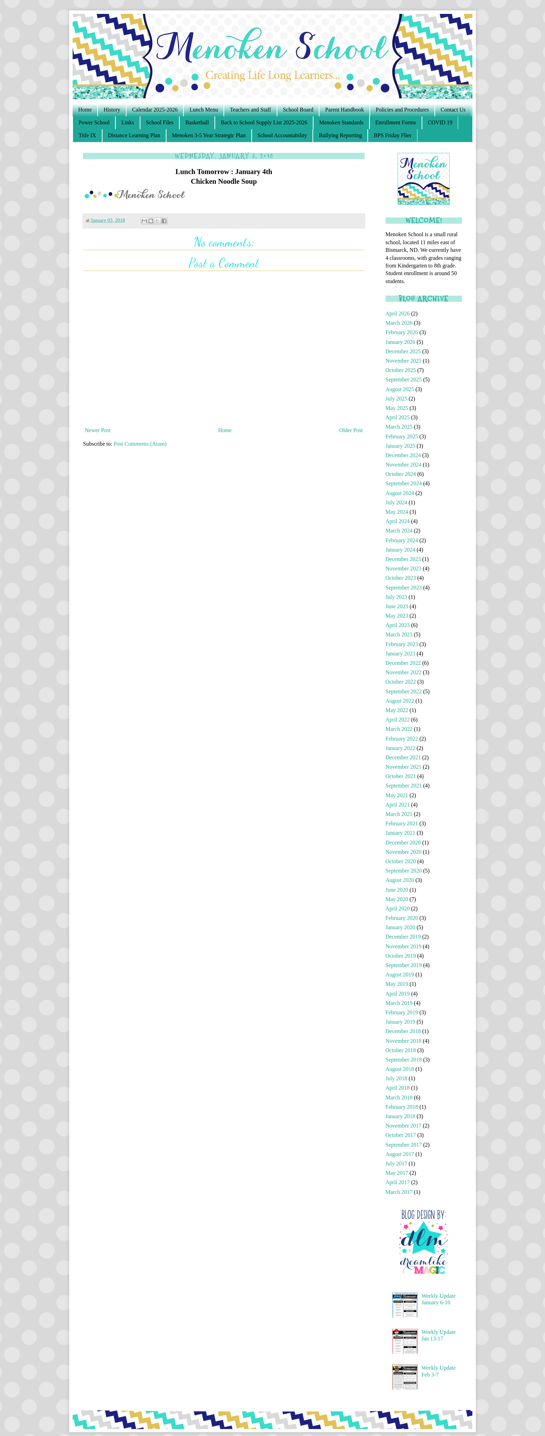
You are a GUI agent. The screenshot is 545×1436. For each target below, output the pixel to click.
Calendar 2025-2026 (155, 110)
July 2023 (396, 597)
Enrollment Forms (395, 122)
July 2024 (396, 502)
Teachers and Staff (250, 110)
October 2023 (400, 578)
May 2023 (396, 616)
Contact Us (453, 110)
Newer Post (98, 430)
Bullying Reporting (340, 135)
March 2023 (399, 634)
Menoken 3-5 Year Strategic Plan (209, 135)
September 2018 (403, 1060)
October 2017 (400, 1135)
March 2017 (399, 1192)
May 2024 (396, 512)
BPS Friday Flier (392, 135)
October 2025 (400, 370)
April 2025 (397, 417)
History (112, 110)
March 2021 (399, 814)
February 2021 (401, 823)
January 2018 (400, 1116)
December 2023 (403, 559)
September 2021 (403, 786)
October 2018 (400, 1050)
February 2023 (401, 644)
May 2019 (396, 984)
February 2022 (401, 739)
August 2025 (399, 389)
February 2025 (401, 436)
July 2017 (396, 1163)
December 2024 (403, 455)
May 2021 (396, 795)
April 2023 (397, 625)
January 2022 (400, 748)
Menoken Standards (341, 122)
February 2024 (401, 540)
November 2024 (403, 465)
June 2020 (396, 890)
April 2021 (397, 805)
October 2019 (400, 956)
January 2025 (400, 446)
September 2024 (403, 483)
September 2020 (403, 871)
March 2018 (399, 1097)
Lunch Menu (203, 110)
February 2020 (401, 918)
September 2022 (403, 691)
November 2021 (403, 767)
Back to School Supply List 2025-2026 (264, 122)
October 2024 (400, 474)
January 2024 (400, 550)
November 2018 (403, 1041)
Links (127, 122)
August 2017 (399, 1154)
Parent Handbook (344, 110)
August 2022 (399, 701)
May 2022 (396, 710)
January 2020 (400, 927)
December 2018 (403, 1031)
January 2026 (400, 342)
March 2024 (399, 531)
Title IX (87, 135)
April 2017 (397, 1182)
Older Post (351, 430)
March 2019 (399, 1003)
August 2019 (399, 974)
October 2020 (400, 861)
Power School (94, 122)
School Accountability (282, 135)
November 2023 (403, 568)
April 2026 (397, 313)
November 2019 (403, 946)
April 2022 (397, 720)
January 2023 (400, 654)
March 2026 (399, 323)
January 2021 (400, 833)
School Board (298, 110)
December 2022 (403, 663)
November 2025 (403, 361)
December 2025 (403, 351)
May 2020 (396, 899)
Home (85, 110)
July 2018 (396, 1078)
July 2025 (396, 399)
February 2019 (401, 1012)
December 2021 (403, 757)
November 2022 (403, 672)
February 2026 (401, 332)
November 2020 (403, 852)
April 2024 (397, 521)
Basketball (197, 122)
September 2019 (403, 965)
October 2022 (400, 682)
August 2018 (399, 1069)
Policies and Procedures (402, 110)
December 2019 (403, 937)
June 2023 (396, 606)
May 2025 (396, 408)
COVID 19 (440, 122)
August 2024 (399, 493)
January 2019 (400, 1022)
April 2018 (397, 1088)
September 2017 (403, 1145)
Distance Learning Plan (134, 135)
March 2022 (399, 729)
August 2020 (399, 880)
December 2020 (403, 842)
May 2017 (396, 1173)
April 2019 (397, 994)
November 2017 (403, 1126)
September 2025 (403, 379)
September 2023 (403, 588)
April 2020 (397, 908)
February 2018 (401, 1107)
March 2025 (399, 427)
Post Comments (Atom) (140, 444)
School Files (160, 122)
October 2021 (400, 776)
